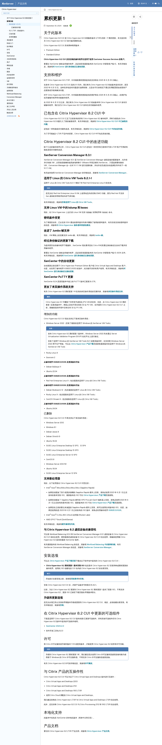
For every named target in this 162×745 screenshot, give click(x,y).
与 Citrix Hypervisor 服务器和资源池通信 (73, 225)
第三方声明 (11, 106)
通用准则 (10, 103)
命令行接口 (11, 100)
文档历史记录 (13, 116)
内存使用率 (11, 75)
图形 (8, 72)
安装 (8, 53)
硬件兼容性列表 (68, 524)
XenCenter (11, 56)
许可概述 (88, 663)
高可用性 (10, 84)
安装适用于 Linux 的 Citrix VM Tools (77, 202)
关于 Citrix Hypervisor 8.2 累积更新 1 (20, 18)
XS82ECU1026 (114, 510)
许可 (8, 49)
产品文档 (22, 3)
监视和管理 (11, 78)
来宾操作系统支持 (115, 291)
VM (8, 81)
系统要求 (10, 40)
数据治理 (10, 113)
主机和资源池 (11, 59)
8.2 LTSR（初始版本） (17, 31)
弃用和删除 (13, 37)
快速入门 (10, 43)
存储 (8, 68)
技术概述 (10, 46)
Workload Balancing (14, 94)
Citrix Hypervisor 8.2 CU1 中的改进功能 (105, 129)
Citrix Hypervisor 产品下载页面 (63, 561)
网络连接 (10, 65)
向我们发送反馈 (134, 68)
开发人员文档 (11, 109)
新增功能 (10, 21)
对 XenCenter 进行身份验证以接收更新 (69, 67)
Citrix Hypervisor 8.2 (55, 10)
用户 (8, 62)
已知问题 (12, 34)
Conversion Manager (14, 97)
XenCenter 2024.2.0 (55, 626)
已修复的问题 (16, 27)
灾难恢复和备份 (12, 87)
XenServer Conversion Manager (112, 173)
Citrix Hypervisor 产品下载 (82, 344)
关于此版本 (135, 32)
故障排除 (10, 91)
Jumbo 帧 (99, 235)
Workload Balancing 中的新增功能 (101, 544)
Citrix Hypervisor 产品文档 (98, 731)
